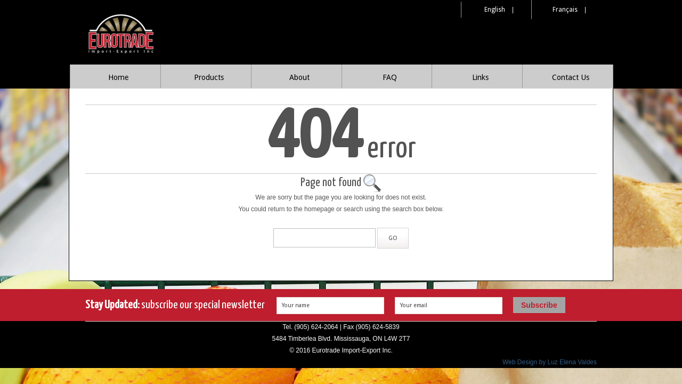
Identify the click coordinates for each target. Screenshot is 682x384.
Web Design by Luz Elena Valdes (549, 362)
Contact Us (570, 77)
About (299, 77)
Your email (413, 305)
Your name (296, 305)
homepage (319, 209)
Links (480, 77)
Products (209, 77)
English (494, 9)
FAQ (390, 77)
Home (118, 77)
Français (565, 9)
